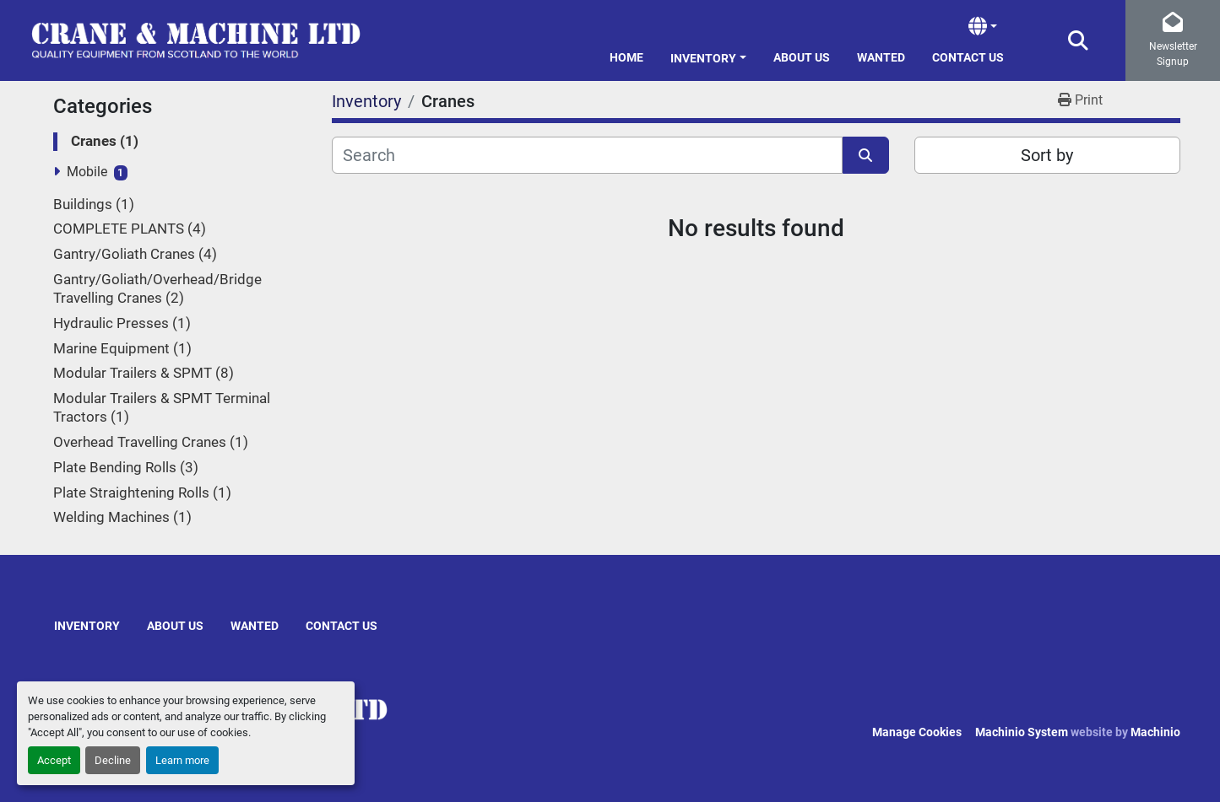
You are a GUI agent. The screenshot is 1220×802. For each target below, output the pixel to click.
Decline (113, 760)
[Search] (587, 155)
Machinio (1155, 732)
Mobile (87, 172)
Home (626, 57)
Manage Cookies (917, 732)
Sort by (1047, 155)
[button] (708, 55)
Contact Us (968, 57)
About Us (801, 57)
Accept (54, 760)
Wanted (881, 57)
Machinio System (1021, 732)
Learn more (182, 760)
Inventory (703, 58)
